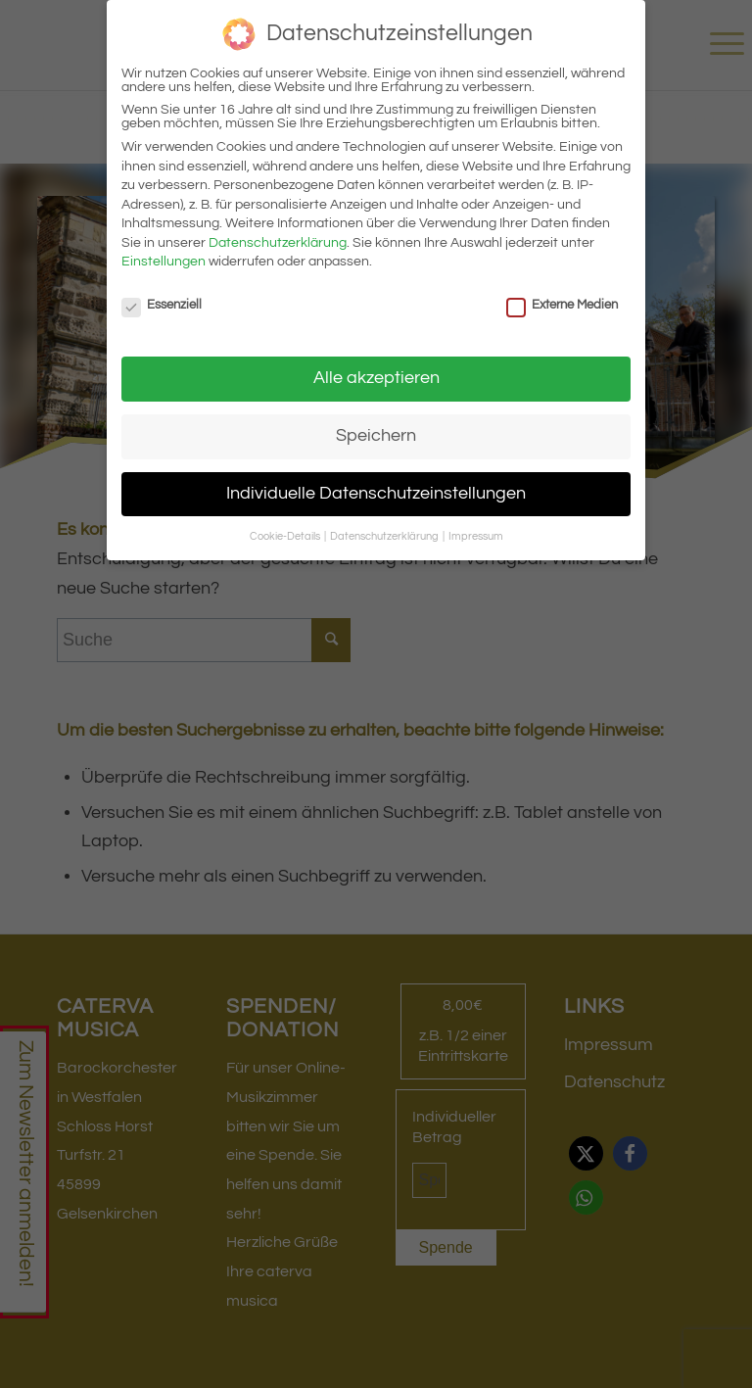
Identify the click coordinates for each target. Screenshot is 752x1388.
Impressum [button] (475, 536)
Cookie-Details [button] (286, 536)
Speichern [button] (376, 436)
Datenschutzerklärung (278, 243)
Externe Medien (562, 304)
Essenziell (161, 304)
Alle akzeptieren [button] (376, 378)
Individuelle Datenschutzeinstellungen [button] (376, 494)
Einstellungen (163, 261)
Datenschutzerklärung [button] (385, 536)
